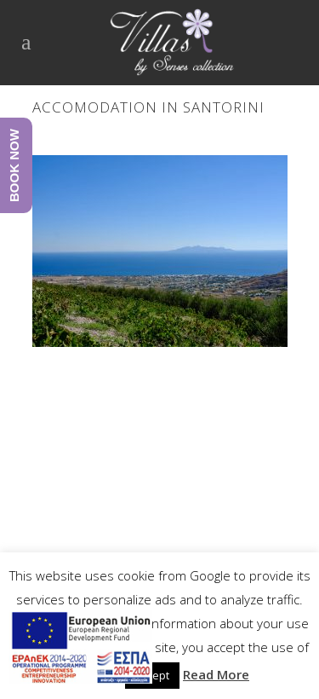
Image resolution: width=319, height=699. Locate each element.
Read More (216, 674)
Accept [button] (152, 675)
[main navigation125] (80, 650)
